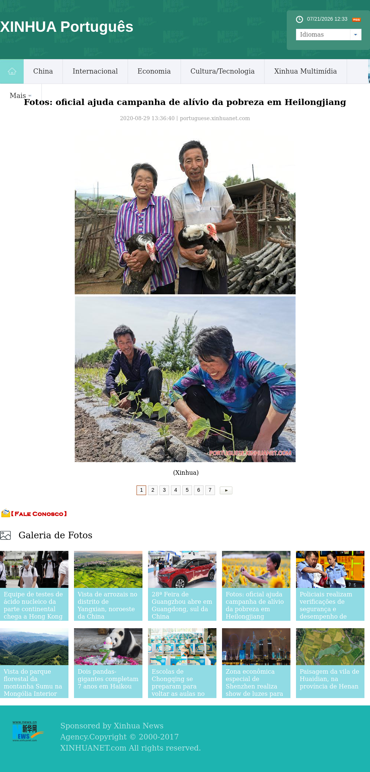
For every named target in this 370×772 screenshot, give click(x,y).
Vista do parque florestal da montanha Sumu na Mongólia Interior (33, 682)
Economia (154, 71)
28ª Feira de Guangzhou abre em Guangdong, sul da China (182, 605)
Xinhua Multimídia (305, 71)
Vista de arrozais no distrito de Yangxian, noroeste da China (107, 605)
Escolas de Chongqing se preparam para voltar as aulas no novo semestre (178, 686)
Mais (21, 95)
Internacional (95, 71)
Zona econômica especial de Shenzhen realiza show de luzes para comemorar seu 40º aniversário (255, 690)
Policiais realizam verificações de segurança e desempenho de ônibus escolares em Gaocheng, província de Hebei (330, 616)
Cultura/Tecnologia (223, 71)
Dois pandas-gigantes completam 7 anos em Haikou (108, 679)
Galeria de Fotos (55, 535)
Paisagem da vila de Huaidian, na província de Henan (329, 679)
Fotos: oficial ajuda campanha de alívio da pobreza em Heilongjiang (255, 605)
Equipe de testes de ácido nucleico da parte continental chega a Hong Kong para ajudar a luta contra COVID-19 (33, 613)
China (43, 71)
